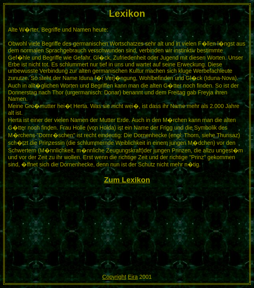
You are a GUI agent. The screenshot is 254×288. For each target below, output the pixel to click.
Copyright (114, 277)
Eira (133, 277)
